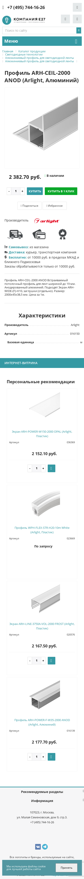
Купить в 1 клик (61, 191)
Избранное (54, 206)
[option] (42, 128)
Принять (66, 868)
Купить (35, 191)
